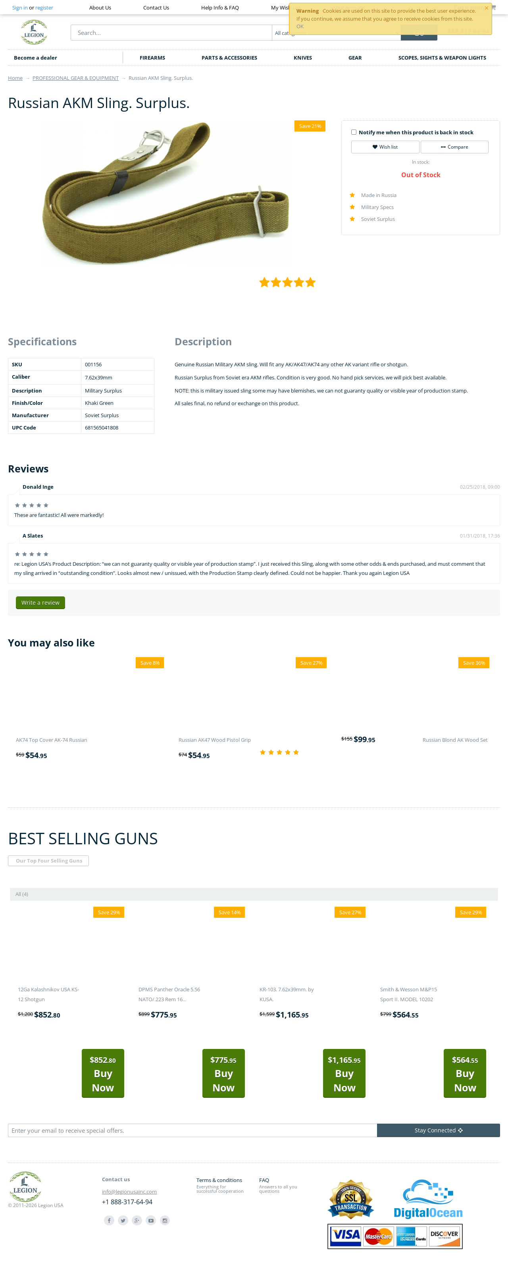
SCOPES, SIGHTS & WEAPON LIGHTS (442, 57)
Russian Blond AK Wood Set (455, 739)
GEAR (355, 57)
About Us (100, 7)
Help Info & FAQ (220, 7)
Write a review (40, 602)
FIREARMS (152, 57)
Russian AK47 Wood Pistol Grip (215, 739)
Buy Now (103, 1074)
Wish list (385, 146)
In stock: (421, 162)
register (44, 7)
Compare (454, 146)
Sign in (20, 7)
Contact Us (156, 7)
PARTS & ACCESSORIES (229, 57)
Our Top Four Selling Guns (49, 860)
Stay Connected (439, 1130)
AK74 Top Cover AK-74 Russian (51, 739)
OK (300, 26)
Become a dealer (35, 57)
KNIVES (303, 57)
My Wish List (286, 7)
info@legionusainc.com (129, 1191)
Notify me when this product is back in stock (412, 132)
